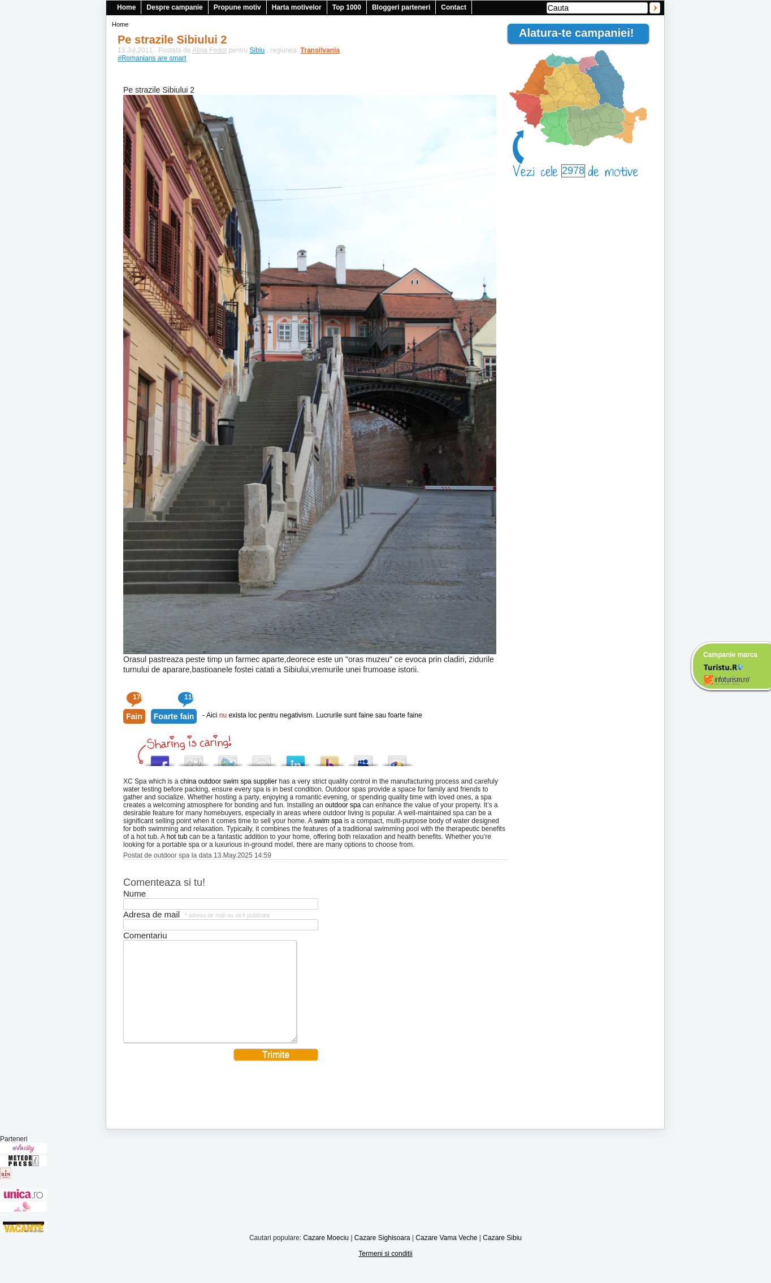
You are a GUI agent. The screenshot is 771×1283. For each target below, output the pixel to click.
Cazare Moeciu (326, 1255)
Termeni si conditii (385, 1271)
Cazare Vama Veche (446, 1255)
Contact (453, 7)
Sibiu (257, 50)
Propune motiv (237, 7)
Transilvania (315, 50)
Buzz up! (329, 758)
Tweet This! (228, 758)
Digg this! (194, 758)
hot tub (177, 837)
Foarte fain (174, 716)
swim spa (328, 821)
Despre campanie (174, 7)
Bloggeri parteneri (401, 7)
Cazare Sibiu (502, 1255)
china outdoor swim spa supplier (228, 781)
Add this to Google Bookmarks (397, 758)
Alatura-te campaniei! (581, 33)
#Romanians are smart (152, 58)
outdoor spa (343, 805)
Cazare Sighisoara (382, 1255)
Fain (134, 716)
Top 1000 (346, 7)
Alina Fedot (209, 50)
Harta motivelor (297, 7)
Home (126, 7)
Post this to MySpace (363, 758)
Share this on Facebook (160, 758)
